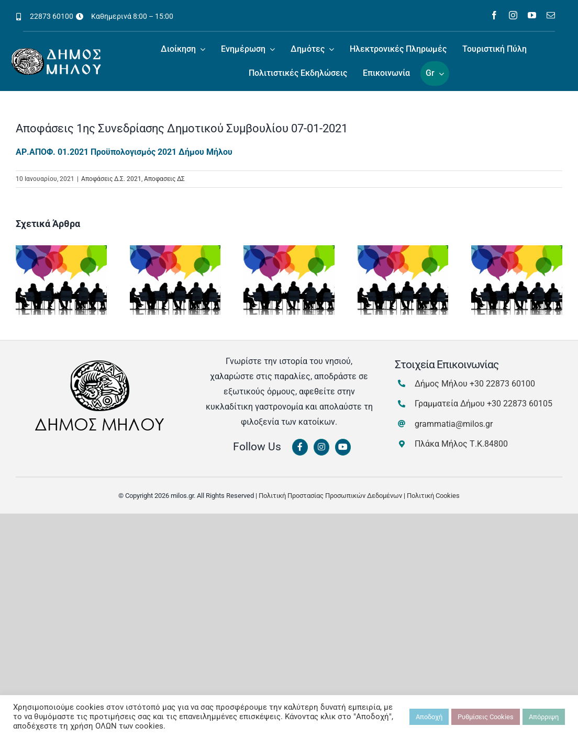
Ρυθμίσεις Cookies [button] (486, 717)
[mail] (551, 15)
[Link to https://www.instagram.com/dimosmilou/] (321, 447)
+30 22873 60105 (519, 403)
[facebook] (494, 15)
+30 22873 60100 (502, 384)
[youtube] (532, 15)
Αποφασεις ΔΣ (164, 179)
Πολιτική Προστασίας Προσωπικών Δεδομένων (330, 495)
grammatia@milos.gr (454, 424)
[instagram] (513, 15)
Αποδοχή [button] (429, 717)
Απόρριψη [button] (544, 717)
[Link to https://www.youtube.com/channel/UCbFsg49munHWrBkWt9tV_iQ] (343, 447)
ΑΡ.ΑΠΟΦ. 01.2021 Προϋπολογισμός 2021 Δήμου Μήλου (124, 152)
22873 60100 (51, 16)
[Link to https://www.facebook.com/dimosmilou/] (300, 447)
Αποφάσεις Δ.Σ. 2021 (111, 179)
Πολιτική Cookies (433, 495)
